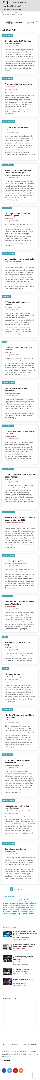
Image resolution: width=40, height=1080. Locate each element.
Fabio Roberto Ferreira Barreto (25, 962)
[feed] (21, 1070)
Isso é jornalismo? (13, 561)
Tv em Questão (6, 296)
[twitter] (9, 1070)
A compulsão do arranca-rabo (18, 84)
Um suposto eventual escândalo (19, 259)
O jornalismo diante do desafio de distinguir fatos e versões (24, 945)
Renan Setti (10, 720)
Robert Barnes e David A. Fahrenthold (18, 175)
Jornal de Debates (7, 35)
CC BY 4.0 (10, 1057)
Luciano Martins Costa (14, 43)
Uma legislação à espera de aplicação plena (17, 215)
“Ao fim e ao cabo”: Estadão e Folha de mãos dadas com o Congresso (23, 958)
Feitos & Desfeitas (7, 709)
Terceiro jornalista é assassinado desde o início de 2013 (20, 519)
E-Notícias (5, 668)
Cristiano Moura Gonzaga (15, 765)
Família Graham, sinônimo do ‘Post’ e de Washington (18, 171)
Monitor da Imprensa (8, 164)
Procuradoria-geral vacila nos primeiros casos (18, 807)
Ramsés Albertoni (21, 983)
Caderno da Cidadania (8, 382)
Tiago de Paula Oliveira (14, 307)
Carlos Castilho (20, 948)
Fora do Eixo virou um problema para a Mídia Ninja (19, 603)
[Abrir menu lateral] (2, 22)
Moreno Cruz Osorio (22, 971)
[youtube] (15, 1070)
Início (3, 1044)
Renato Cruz (11, 851)
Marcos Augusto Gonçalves (15, 677)
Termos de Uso (13, 1044)
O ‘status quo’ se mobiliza (16, 127)
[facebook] (4, 1070)
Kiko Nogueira (11, 606)
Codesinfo (18, 6)
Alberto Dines (11, 87)
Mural (4, 342)
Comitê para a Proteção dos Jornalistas (19, 811)
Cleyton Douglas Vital (22, 937)
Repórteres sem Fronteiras (15, 522)
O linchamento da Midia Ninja (18, 41)
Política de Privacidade (30, 1044)
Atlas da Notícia (8, 6)
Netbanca (5, 636)
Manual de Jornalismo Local (12, 9)
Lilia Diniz (10, 218)
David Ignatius (11, 436)
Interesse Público (7, 208)
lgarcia (9, 352)
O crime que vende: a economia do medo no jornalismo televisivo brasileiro (25, 933)
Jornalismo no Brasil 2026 (22, 969)
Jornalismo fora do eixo (15, 849)
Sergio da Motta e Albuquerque (16, 563)
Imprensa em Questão (8, 121)
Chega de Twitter (12, 674)
